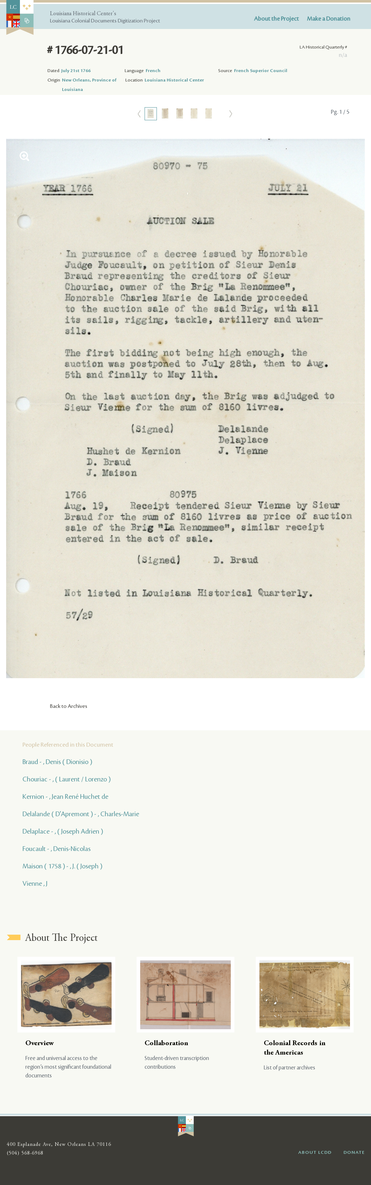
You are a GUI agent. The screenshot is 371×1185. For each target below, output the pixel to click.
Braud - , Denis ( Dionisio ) (57, 761)
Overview (39, 1043)
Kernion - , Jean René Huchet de (65, 796)
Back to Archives (68, 706)
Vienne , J (34, 883)
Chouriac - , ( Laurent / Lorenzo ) (66, 779)
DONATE (354, 1152)
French (153, 70)
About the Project (276, 19)
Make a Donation (328, 19)
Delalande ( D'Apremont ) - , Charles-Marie (80, 814)
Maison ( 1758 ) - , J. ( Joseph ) (62, 866)
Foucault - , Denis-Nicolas (56, 848)
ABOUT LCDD (315, 1152)
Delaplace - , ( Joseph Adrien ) (62, 831)
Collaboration (166, 1043)
